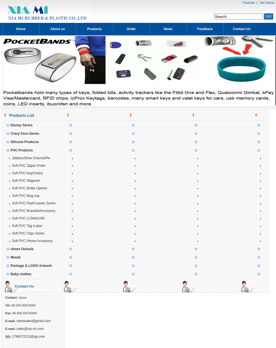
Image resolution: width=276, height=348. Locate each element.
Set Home (267, 3)
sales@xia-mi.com (30, 329)
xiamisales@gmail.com (33, 321)
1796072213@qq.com (28, 337)
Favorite (249, 3)
